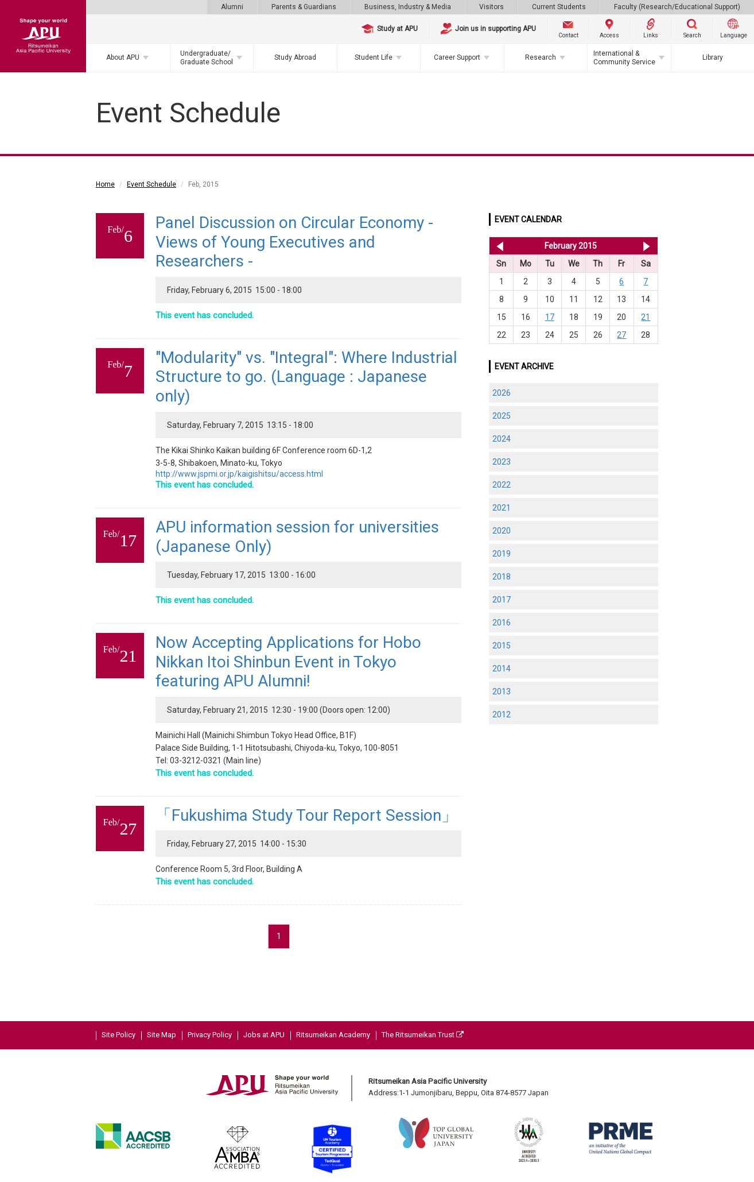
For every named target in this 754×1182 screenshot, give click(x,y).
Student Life (373, 57)
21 (645, 317)
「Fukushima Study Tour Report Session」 (306, 815)
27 (621, 334)
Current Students (559, 7)
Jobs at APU (264, 1034)
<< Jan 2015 (498, 246)
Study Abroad (295, 57)
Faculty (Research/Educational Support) (677, 7)
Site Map (161, 1034)
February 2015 (571, 245)
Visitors (491, 7)
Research (540, 57)
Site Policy (118, 1034)
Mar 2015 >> (646, 246)
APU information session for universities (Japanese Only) (297, 536)
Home (105, 184)
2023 (501, 461)
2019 (501, 553)
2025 (501, 415)
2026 (501, 392)
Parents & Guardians (303, 7)
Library (712, 57)
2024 (501, 438)
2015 (501, 645)
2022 (501, 484)
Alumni (232, 7)
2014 (501, 668)
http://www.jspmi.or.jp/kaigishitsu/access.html (239, 473)
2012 (501, 714)
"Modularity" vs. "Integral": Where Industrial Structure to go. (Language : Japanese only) (306, 376)
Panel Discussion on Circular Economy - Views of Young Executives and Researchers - (294, 242)
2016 (501, 622)
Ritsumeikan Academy (333, 1034)
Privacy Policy (210, 1034)
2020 (501, 530)
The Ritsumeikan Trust (423, 1034)
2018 (501, 576)
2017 (501, 599)
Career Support (457, 57)
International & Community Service (624, 57)
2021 (501, 507)
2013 (501, 691)
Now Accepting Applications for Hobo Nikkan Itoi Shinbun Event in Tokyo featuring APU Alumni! (288, 661)
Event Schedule (151, 184)
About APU (122, 57)
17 (549, 317)
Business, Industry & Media (407, 7)
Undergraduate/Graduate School (206, 57)
